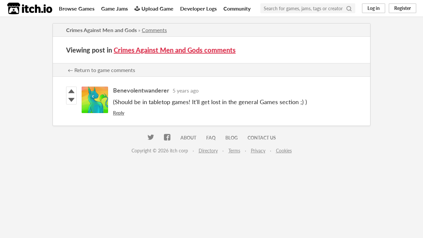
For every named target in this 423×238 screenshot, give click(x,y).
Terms (234, 150)
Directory (208, 150)
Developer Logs (198, 8)
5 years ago (186, 90)
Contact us (262, 137)
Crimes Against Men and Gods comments (175, 50)
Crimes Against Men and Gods (101, 30)
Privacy (258, 150)
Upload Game (154, 8)
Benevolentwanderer (141, 90)
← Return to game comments (101, 70)
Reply (118, 113)
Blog (231, 137)
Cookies (284, 150)
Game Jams (114, 8)
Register (402, 8)
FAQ (210, 137)
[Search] (349, 8)
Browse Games (77, 8)
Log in (373, 8)
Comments (154, 30)
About (188, 137)
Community (236, 8)
